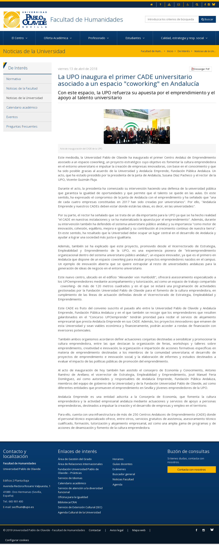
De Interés (184, 51)
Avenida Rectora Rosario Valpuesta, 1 (26, 486)
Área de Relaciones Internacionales (80, 464)
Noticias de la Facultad (21, 88)
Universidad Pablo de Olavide (22, 469)
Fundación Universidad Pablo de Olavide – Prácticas (78, 471)
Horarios (118, 459)
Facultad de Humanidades (86, 19)
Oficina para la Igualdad (73, 497)
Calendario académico (21, 107)
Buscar (207, 19)
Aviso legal (116, 530)
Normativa (13, 79)
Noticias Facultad (123, 479)
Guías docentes (122, 464)
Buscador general (124, 474)
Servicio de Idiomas (70, 478)
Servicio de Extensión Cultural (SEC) (80, 507)
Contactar (95, 530)
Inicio (170, 51)
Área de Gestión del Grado (75, 459)
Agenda (117, 484)
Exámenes (119, 469)
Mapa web (139, 530)
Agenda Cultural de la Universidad (79, 512)
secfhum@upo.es (23, 507)
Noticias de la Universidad (205, 51)
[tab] (27, 79)
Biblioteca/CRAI (67, 502)
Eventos (12, 117)
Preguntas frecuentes (21, 126)
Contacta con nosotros (191, 469)
